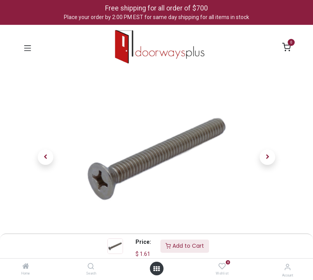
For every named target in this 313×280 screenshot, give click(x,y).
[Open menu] (156, 268)
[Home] (25, 267)
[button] (45, 157)
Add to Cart (184, 246)
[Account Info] (287, 266)
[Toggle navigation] (27, 47)
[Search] (91, 267)
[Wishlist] (222, 266)
